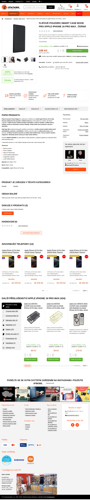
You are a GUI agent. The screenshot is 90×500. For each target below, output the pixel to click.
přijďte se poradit (71, 96)
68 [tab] (73, 365)
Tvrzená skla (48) (10, 311)
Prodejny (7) (19, 1)
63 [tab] (67, 365)
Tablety (22, 13)
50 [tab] (50, 365)
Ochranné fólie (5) (10, 316)
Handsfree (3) (8, 343)
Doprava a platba (7, 411)
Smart (47, 13)
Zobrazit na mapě (6, 483)
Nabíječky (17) (9, 325)
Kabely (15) (8, 329)
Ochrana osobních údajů (9, 423)
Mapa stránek (6, 425)
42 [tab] (39, 365)
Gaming (66, 13)
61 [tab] (64, 365)
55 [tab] (56, 365)
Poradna (4, 1)
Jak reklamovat (7, 419)
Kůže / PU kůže (84, 126)
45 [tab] (43, 365)
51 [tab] (51, 365)
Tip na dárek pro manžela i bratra (52, 429)
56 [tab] (57, 365)
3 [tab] (47, 290)
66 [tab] (71, 365)
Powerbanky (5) (9, 338)
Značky (28, 1)
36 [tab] (31, 365)
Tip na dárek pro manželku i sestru (52, 425)
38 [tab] (34, 365)
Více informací (43, 41)
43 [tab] (40, 365)
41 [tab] (38, 365)
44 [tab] (42, 365)
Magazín (11, 1)
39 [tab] (35, 365)
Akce (78, 13)
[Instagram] (77, 425)
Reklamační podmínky (9, 415)
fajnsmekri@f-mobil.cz (72, 165)
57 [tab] (59, 365)
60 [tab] (63, 365)
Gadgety (39, 13)
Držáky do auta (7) (10, 334)
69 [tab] (75, 365)
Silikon (86, 122)
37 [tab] (32, 365)
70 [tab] (76, 365)
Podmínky (30, 73)
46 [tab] (44, 365)
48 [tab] (47, 365)
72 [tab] (79, 365)
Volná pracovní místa (31, 413)
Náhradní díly (56, 13)
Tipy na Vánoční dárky (52, 410)
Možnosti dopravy (82, 46)
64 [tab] (68, 365)
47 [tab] (46, 365)
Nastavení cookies (30, 415)
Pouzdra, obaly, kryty (19, 18)
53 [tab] (53, 365)
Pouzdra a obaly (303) (9, 306)
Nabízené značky (30, 411)
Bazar (73, 13)
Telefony (3, 13)
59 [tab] (61, 365)
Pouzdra (4, 186)
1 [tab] (43, 290)
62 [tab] (65, 365)
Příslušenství (13, 13)
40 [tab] (36, 365)
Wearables (31, 13)
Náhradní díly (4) (9, 320)
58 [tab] (60, 365)
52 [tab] (52, 365)
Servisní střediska (7, 417)
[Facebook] (72, 425)
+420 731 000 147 (62, 67)
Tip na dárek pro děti (52, 413)
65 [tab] (69, 365)
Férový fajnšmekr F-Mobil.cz (33, 409)
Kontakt (34, 1)
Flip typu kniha (84, 119)
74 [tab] (81, 365)
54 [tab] (55, 365)
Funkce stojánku (83, 135)
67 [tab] (72, 365)
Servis (27, 429)
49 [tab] (48, 365)
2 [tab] (45, 290)
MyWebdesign (51, 497)
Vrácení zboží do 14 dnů (9, 421)
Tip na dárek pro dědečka (52, 421)
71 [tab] (77, 365)
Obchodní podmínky (8, 413)
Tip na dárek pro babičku (52, 417)
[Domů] (2, 19)
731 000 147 (75, 163)
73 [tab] (80, 365)
